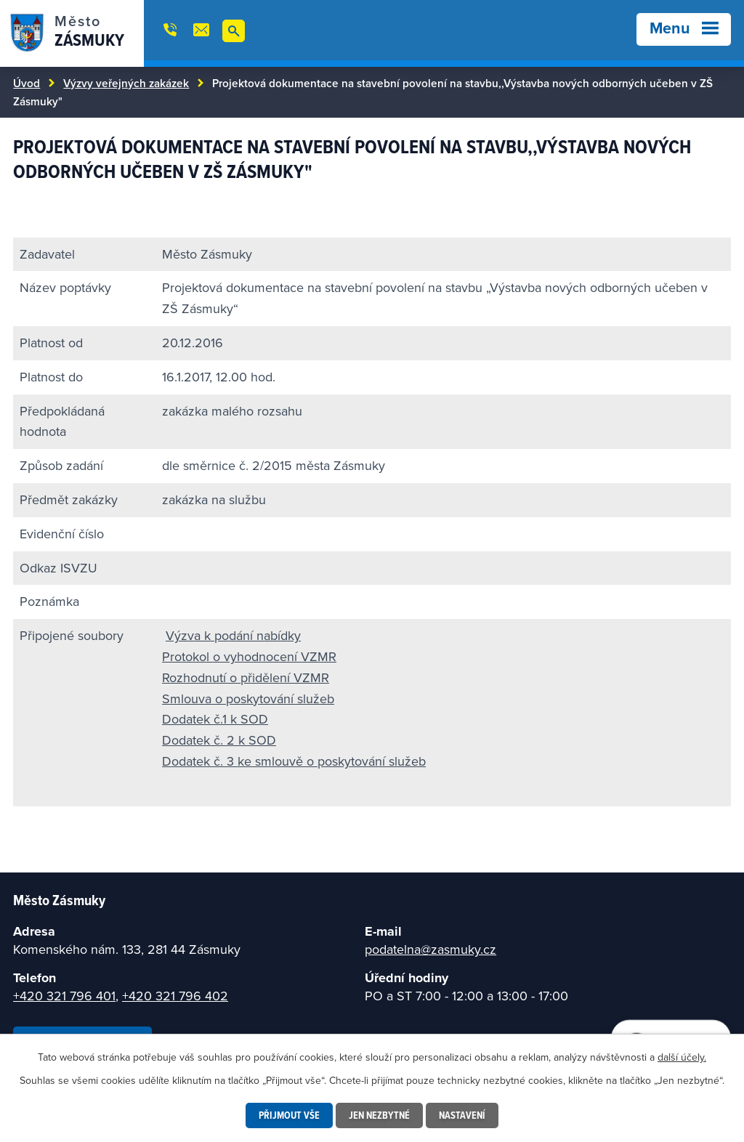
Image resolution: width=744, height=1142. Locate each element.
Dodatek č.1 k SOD (215, 719)
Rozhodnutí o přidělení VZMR (245, 677)
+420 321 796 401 (64, 996)
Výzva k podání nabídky (233, 635)
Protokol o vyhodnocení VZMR (249, 656)
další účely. (682, 1057)
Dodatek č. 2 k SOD (219, 740)
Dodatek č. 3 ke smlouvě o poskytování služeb (294, 761)
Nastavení (462, 1115)
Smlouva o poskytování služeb (248, 698)
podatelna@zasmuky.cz (430, 949)
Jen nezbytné (379, 1115)
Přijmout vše (289, 1115)
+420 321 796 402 (175, 996)
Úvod (26, 83)
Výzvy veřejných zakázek (126, 83)
